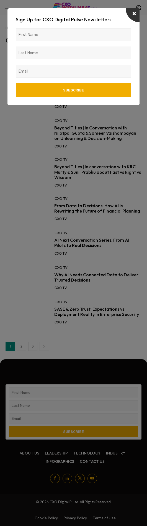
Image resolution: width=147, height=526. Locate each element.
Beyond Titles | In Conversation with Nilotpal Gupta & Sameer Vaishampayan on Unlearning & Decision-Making (95, 133)
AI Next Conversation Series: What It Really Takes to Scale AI (91, 61)
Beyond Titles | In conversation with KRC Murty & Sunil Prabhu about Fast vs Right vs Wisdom (97, 172)
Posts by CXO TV (47, 28)
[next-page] (44, 346)
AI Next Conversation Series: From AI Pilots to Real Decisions (91, 242)
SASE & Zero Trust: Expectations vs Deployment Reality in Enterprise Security (96, 311)
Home (10, 28)
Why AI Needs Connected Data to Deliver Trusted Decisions (96, 277)
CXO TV (61, 51)
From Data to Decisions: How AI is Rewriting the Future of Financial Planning (97, 208)
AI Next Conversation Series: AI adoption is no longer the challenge (96, 95)
